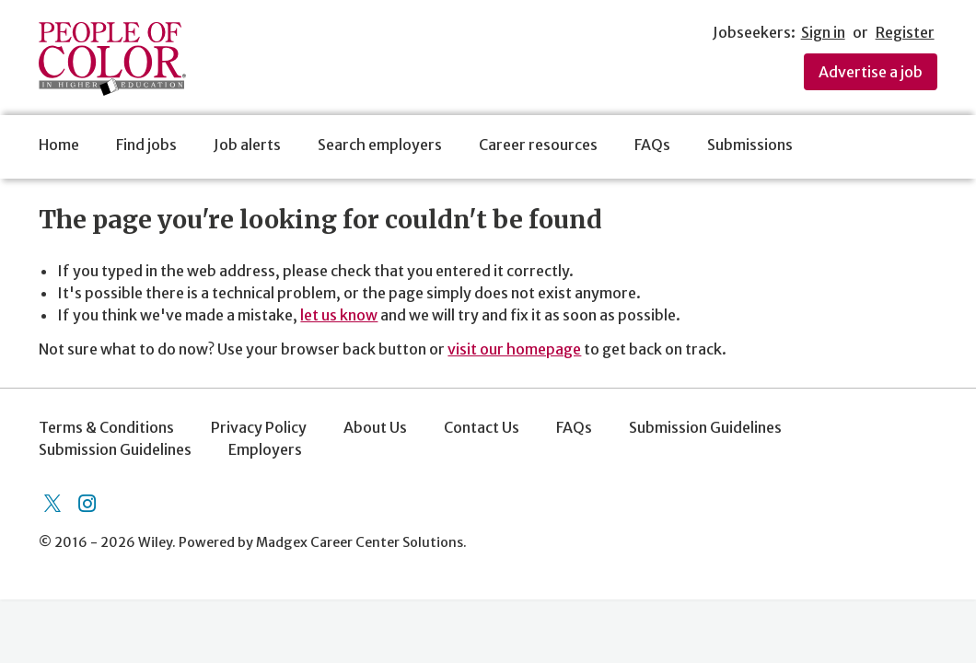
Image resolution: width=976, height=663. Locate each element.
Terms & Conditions (106, 427)
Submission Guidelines (705, 427)
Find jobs (146, 144)
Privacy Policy (259, 427)
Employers (265, 449)
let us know (339, 315)
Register (905, 32)
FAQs (652, 144)
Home (59, 144)
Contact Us (481, 427)
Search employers (380, 144)
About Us (375, 427)
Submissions (750, 144)
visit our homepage (514, 349)
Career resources (538, 144)
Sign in (823, 32)
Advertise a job (871, 72)
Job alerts (247, 144)
